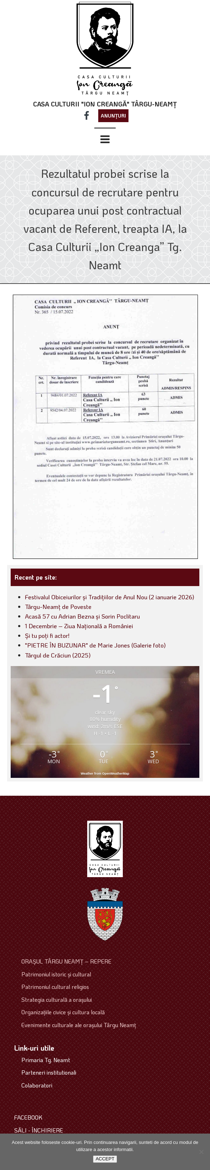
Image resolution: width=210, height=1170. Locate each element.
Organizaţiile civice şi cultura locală (63, 1012)
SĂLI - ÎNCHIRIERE (38, 1130)
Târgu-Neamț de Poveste (58, 606)
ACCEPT (105, 1158)
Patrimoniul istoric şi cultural (56, 974)
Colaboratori (36, 1085)
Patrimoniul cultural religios (55, 986)
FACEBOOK (28, 1117)
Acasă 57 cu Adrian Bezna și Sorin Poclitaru (82, 616)
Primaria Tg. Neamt (45, 1060)
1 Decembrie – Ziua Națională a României (79, 626)
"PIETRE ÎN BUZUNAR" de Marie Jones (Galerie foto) (95, 645)
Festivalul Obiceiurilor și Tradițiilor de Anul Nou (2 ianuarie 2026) (109, 597)
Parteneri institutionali (48, 1072)
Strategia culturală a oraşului (56, 999)
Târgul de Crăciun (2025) (58, 655)
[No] (201, 1151)
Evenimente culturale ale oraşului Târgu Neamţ (78, 1025)
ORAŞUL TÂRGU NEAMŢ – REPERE (66, 961)
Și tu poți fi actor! (47, 635)
